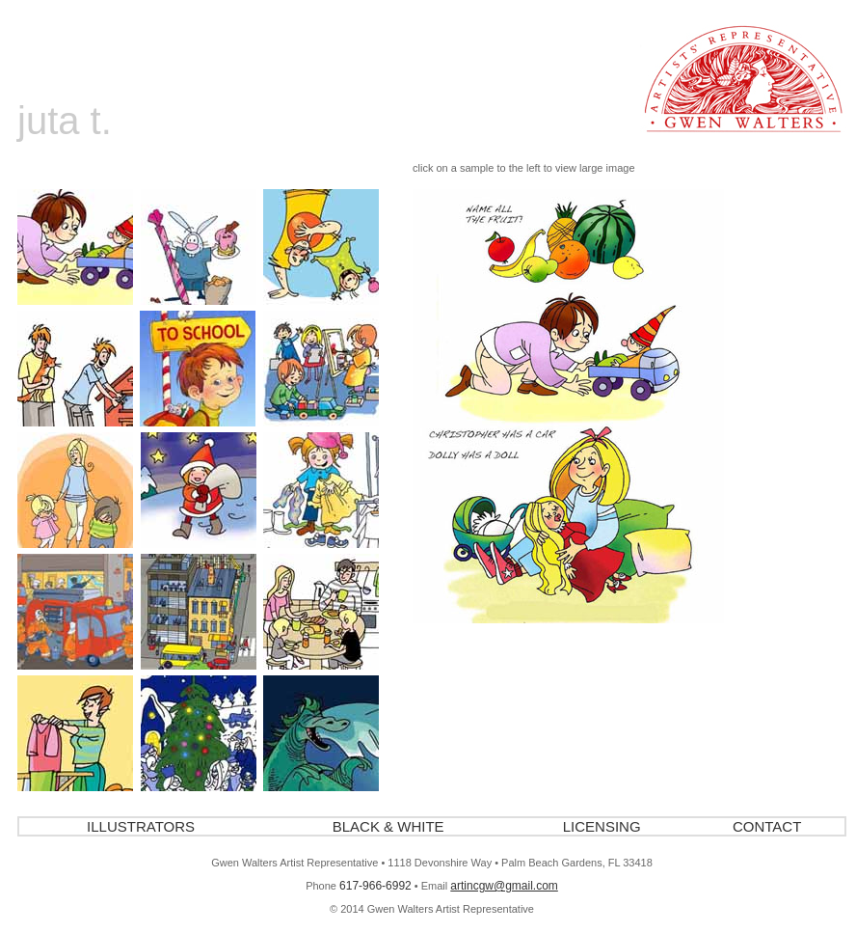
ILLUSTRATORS (141, 826)
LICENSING (602, 826)
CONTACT (767, 826)
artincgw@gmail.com (504, 885)
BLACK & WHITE (388, 826)
